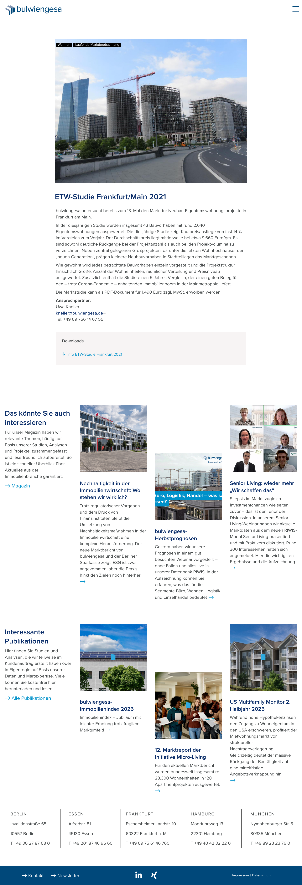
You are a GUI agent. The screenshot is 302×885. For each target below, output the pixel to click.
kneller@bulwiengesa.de (81, 313)
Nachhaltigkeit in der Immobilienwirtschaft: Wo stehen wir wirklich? (110, 490)
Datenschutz (261, 875)
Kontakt (36, 875)
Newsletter (68, 875)
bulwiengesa (45, 10)
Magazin (21, 486)
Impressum (240, 875)
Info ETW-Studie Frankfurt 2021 (94, 354)
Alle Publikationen (31, 698)
